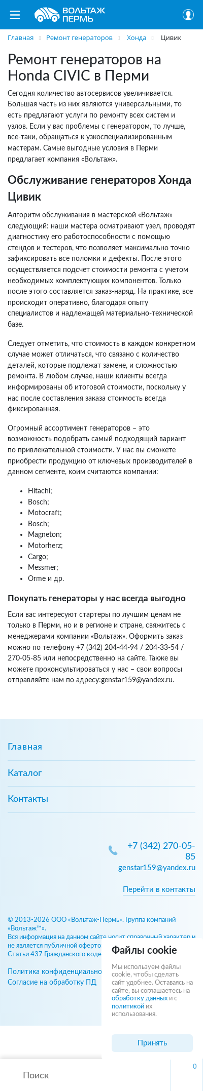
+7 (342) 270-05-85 (161, 852)
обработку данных (139, 998)
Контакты (28, 799)
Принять (152, 1043)
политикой (128, 1006)
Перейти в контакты (159, 889)
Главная (25, 747)
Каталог (25, 773)
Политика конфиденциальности (60, 972)
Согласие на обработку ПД (52, 982)
